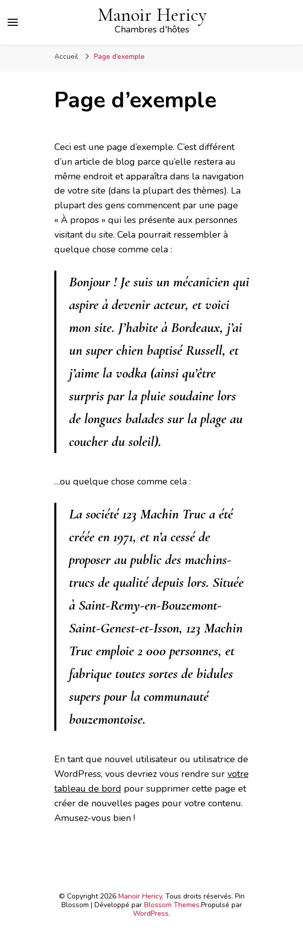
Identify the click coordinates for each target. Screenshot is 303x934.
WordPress (151, 913)
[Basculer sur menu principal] (13, 22)
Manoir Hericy (152, 15)
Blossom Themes (171, 905)
